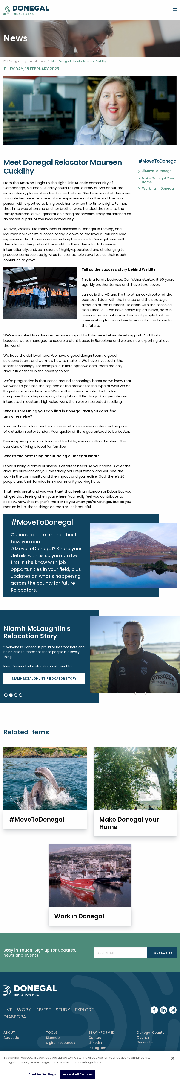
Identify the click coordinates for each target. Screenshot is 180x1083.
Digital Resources (60, 1049)
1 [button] (6, 695)
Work (24, 1016)
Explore (84, 1016)
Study (63, 1016)
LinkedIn (95, 1049)
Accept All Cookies (78, 1074)
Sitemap (53, 1044)
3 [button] (15, 695)
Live (7, 1016)
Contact (96, 1044)
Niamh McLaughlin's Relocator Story (44, 678)
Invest (43, 1016)
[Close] (173, 1058)
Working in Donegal (158, 189)
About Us (11, 1044)
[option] (90, 656)
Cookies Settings (42, 1074)
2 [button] (11, 695)
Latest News (37, 61)
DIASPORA (14, 1023)
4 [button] (20, 695)
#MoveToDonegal (157, 171)
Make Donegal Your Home (158, 180)
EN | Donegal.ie (12, 61)
